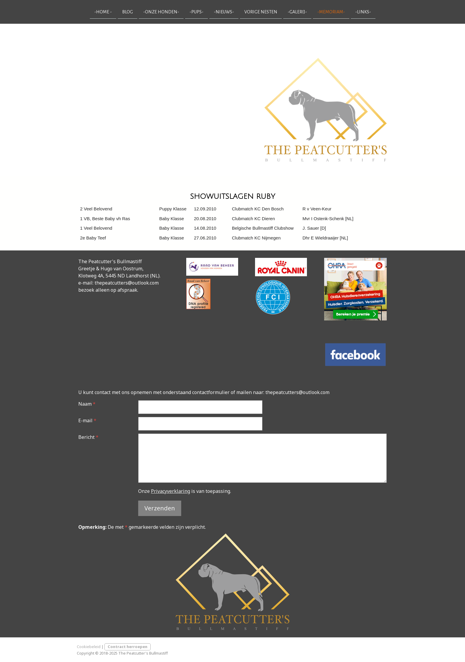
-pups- (196, 11)
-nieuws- (224, 11)
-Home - (103, 11)
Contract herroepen (127, 646)
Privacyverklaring (170, 491)
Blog (127, 11)
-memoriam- (331, 11)
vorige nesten (260, 11)
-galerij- (297, 11)
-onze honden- (161, 11)
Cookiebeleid (89, 646)
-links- (363, 11)
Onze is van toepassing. (184, 491)
